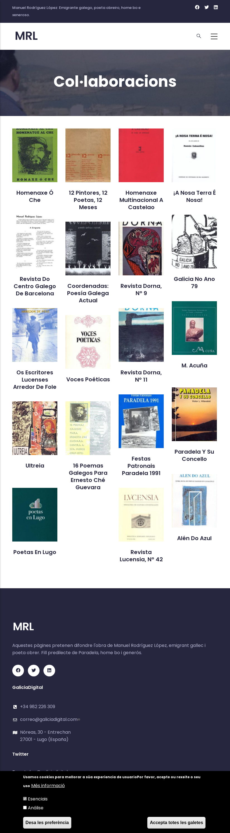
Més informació (48, 785)
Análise (35, 808)
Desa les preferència (47, 822)
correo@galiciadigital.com (50, 719)
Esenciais (38, 799)
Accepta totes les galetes (176, 822)
